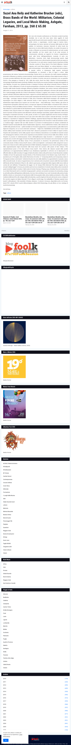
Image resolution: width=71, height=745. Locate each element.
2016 (35, 698)
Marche (5, 626)
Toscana (5, 655)
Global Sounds (7, 573)
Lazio (4, 616)
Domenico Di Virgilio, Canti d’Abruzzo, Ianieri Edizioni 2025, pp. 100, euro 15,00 (12, 219)
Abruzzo (5, 594)
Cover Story (6, 486)
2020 (35, 711)
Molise (5, 629)
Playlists (5, 524)
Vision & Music (7, 550)
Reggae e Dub (7, 530)
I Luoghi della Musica (9, 495)
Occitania (5, 632)
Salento (5, 645)
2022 (35, 717)
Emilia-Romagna (7, 610)
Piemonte (5, 635)
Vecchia (66, 230)
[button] (2, 2)
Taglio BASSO (7, 543)
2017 (35, 701)
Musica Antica (7, 514)
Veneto (5, 667)
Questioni (5, 527)
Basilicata (6, 597)
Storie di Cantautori (8, 534)
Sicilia (4, 651)
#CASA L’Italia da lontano (10, 463)
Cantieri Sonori (7, 476)
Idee (4, 498)
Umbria (5, 661)
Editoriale (5, 489)
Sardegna (6, 648)
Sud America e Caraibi (9, 583)
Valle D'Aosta (6, 664)
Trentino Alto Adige (8, 658)
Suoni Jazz (6, 540)
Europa (5, 570)
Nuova (4, 230)
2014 (35, 691)
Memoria (5, 508)
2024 (35, 723)
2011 (35, 682)
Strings (5, 537)
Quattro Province (8, 642)
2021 (35, 714)
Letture (13, 9)
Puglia (5, 639)
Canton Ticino (7, 607)
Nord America (7, 577)
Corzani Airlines (7, 482)
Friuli (4, 613)
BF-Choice (6, 473)
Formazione (6, 492)
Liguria (5, 619)
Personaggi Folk (7, 521)
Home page (6, 9)
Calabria (5, 600)
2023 (35, 720)
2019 (35, 707)
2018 (35, 704)
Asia (4, 567)
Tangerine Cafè (7, 546)
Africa (4, 564)
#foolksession (7, 470)
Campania (6, 603)
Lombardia (6, 623)
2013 (35, 688)
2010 (35, 679)
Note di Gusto (7, 518)
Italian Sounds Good (9, 502)
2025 (35, 727)
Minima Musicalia (8, 511)
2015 (35, 695)
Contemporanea (7, 479)
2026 (35, 730)
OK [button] (6, 740)
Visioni (5, 553)
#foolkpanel (6, 466)
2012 (35, 685)
